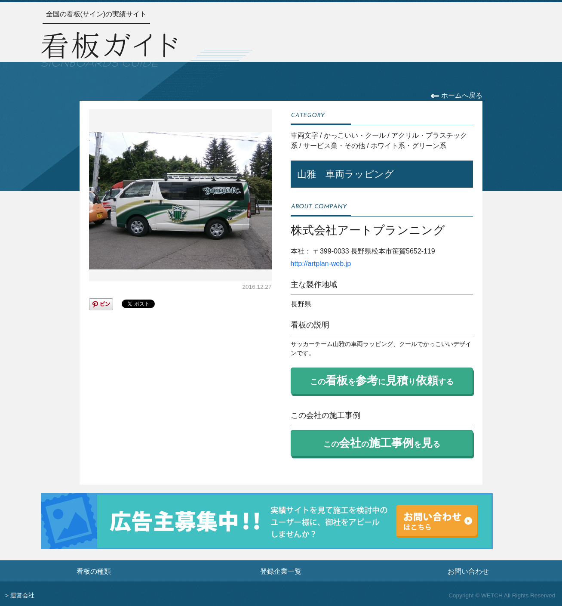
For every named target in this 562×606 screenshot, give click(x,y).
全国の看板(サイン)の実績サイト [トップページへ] (96, 14)
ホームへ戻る (456, 95)
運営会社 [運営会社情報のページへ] (22, 595)
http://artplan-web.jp (321, 263)
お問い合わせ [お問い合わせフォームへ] (468, 571)
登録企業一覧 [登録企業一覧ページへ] (280, 571)
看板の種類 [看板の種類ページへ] (94, 571)
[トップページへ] (109, 48)
